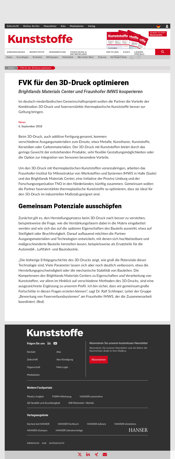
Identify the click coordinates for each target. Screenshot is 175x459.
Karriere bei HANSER (38, 424)
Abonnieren (98, 359)
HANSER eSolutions (125, 424)
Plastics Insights (35, 396)
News (22, 122)
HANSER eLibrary (96, 424)
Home (11, 68)
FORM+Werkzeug (61, 396)
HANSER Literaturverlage (69, 430)
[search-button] (162, 52)
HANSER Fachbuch (68, 424)
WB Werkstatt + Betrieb (81, 403)
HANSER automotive (91, 396)
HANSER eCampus (37, 430)
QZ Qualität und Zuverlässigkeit (43, 403)
